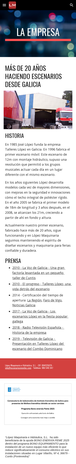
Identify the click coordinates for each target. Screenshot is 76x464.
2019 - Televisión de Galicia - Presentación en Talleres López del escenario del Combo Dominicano (38, 344)
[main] (38, 33)
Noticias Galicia (23, 305)
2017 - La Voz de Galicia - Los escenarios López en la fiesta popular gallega (40, 316)
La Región (34, 300)
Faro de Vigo (52, 300)
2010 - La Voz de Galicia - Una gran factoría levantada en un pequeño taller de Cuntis (38, 273)
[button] (4, 5)
